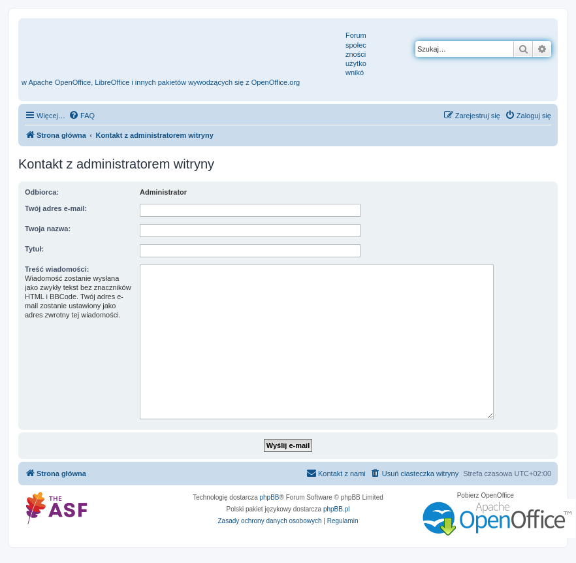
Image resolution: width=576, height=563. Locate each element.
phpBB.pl (336, 509)
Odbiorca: (42, 192)
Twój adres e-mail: (56, 208)
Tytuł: (34, 249)
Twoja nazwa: (48, 229)
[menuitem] (82, 115)
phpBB (270, 497)
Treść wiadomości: (57, 269)
